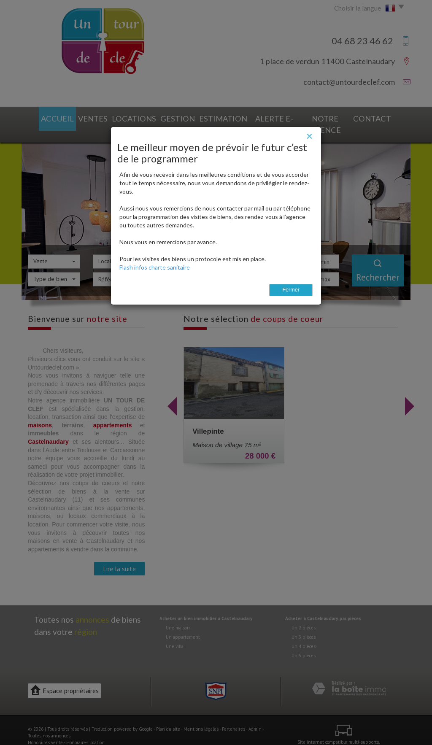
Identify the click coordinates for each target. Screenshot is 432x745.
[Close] (309, 135)
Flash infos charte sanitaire (154, 267)
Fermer (291, 290)
